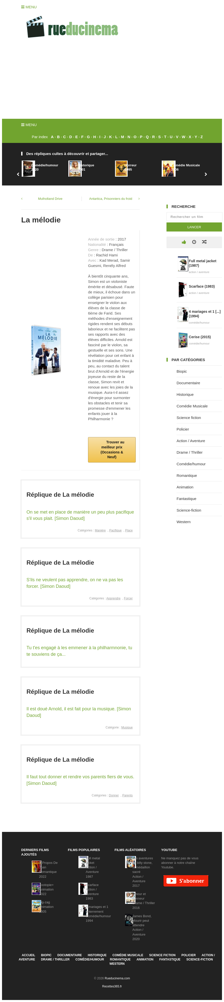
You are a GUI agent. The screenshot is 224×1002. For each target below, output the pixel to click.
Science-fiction (189, 510)
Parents (127, 795)
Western (184, 522)
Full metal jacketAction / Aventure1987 (93, 867)
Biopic (182, 371)
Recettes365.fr (112, 986)
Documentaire (188, 383)
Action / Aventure (191, 441)
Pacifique (115, 530)
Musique (127, 727)
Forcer (128, 598)
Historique (185, 394)
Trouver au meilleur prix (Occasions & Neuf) (112, 449)
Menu (29, 7)
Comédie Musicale (192, 406)
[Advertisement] (112, 81)
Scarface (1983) (202, 286)
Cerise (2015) (200, 337)
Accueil (28, 955)
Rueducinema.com (117, 978)
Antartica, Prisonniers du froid (110, 199)
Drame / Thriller (190, 452)
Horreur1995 (131, 167)
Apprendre (113, 598)
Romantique (187, 475)
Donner (114, 795)
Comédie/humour (191, 464)
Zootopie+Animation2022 (46, 889)
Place (129, 530)
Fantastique (186, 498)
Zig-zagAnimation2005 (46, 906)
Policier (183, 429)
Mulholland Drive (50, 199)
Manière (100, 530)
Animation (185, 487)
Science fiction (189, 417)
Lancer (194, 227)
